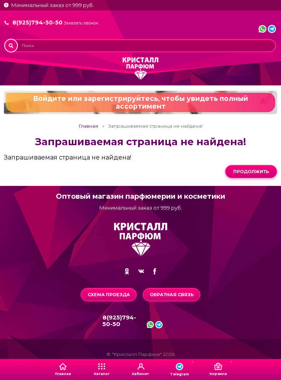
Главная (88, 126)
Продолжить (251, 171)
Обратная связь (172, 294)
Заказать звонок (81, 23)
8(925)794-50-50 (37, 22)
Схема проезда (109, 294)
